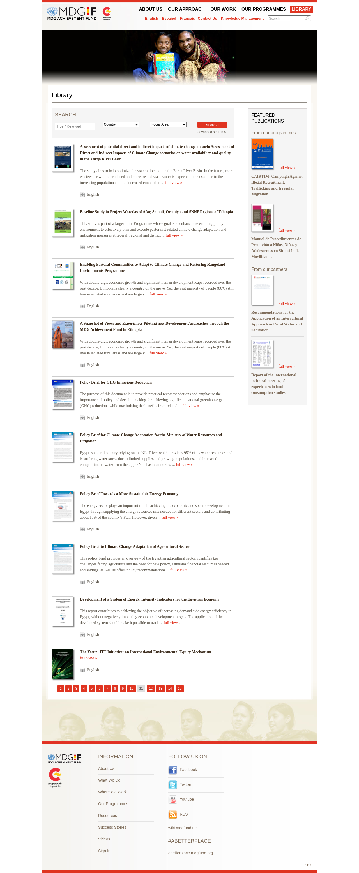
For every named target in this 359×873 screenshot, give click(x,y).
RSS (178, 814)
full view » (173, 183)
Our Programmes (263, 9)
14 (170, 688)
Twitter (179, 784)
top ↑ (308, 864)
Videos (104, 839)
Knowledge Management (242, 18)
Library (301, 9)
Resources (107, 815)
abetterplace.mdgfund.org (190, 853)
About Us (150, 9)
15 (179, 688)
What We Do (109, 780)
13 (160, 688)
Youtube (181, 799)
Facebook (182, 769)
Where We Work (112, 792)
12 (151, 688)
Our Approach (186, 9)
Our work (223, 9)
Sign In (104, 851)
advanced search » (211, 132)
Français (187, 18)
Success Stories (112, 827)
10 (131, 688)
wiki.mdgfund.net (183, 828)
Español (169, 18)
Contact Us (207, 18)
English (151, 18)
